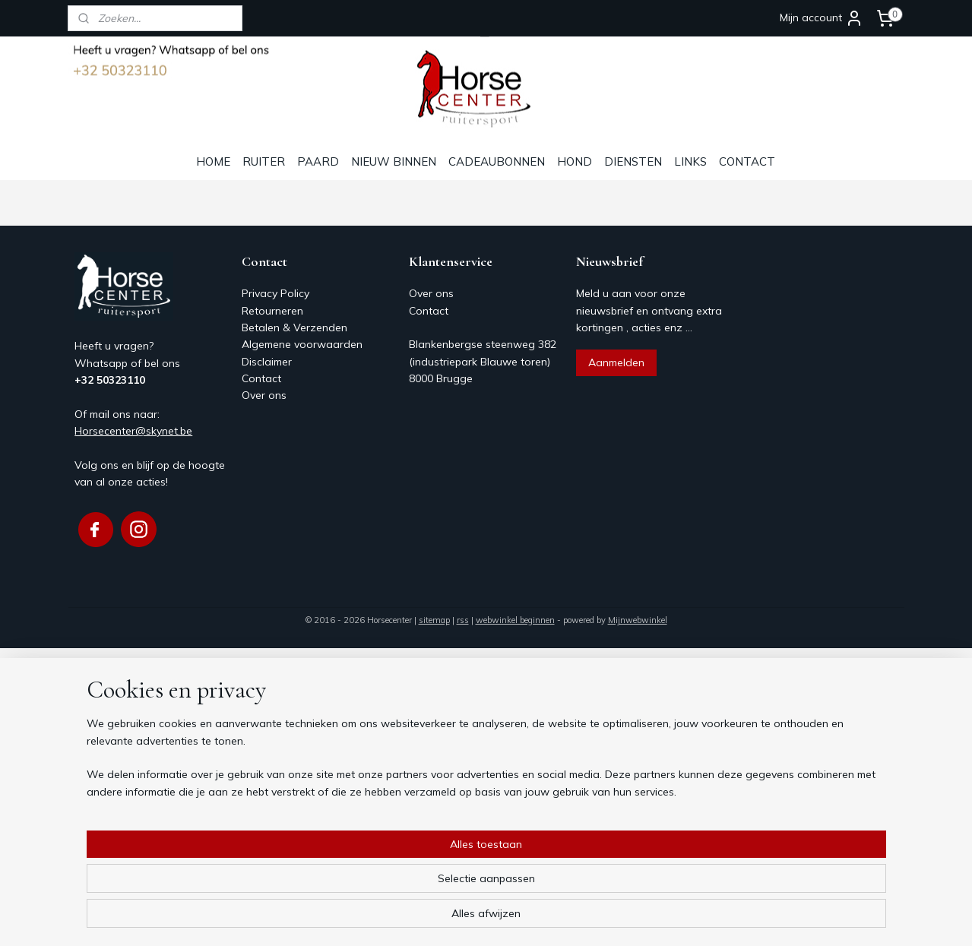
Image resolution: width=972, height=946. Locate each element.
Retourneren (272, 311)
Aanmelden (616, 362)
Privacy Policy (275, 293)
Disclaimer (267, 362)
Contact (261, 378)
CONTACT (747, 161)
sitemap (434, 620)
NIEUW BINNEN (393, 161)
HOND (574, 161)
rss (463, 620)
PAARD (318, 161)
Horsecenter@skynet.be (133, 431)
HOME (213, 161)
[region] (386, 886)
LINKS (690, 161)
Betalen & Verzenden (294, 327)
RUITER (263, 161)
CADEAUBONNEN (496, 161)
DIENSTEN (633, 161)
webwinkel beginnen (515, 620)
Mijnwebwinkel (637, 620)
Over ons (264, 395)
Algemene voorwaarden (302, 344)
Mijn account (821, 18)
